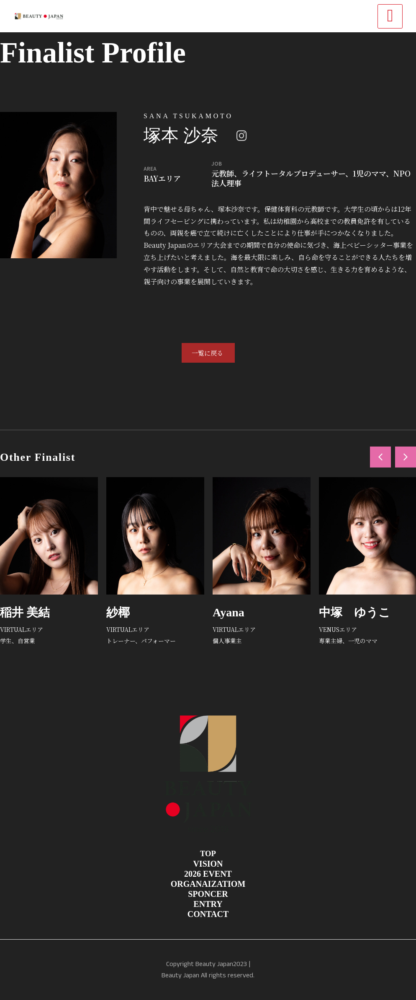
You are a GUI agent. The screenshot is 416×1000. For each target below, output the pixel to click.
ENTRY (207, 904)
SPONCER (208, 894)
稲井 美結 (25, 612)
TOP (208, 853)
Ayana (228, 612)
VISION (208, 863)
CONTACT (208, 914)
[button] (380, 457)
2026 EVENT (208, 873)
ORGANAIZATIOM (208, 883)
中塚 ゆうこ (354, 612)
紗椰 (118, 612)
